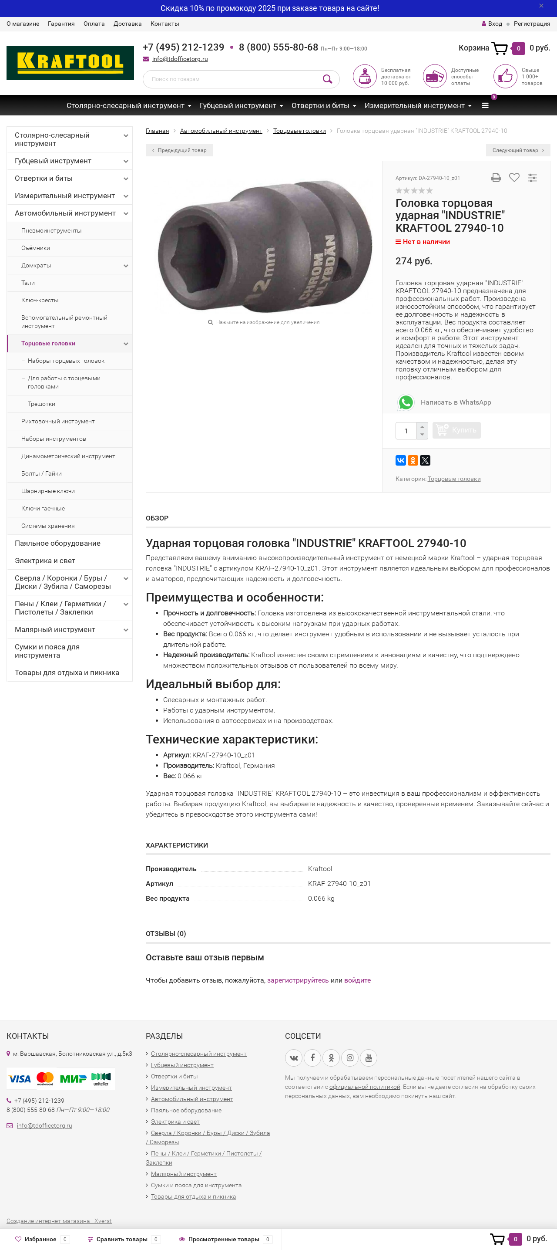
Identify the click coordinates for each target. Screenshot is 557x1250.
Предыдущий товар (179, 150)
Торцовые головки (75, 343)
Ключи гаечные (43, 508)
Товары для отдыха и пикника (67, 672)
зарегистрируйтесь (298, 980)
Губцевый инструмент (238, 105)
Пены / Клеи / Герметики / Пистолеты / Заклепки (72, 607)
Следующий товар (518, 150)
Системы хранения (48, 525)
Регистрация (532, 23)
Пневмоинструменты (51, 230)
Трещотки (41, 403)
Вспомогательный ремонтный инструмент (64, 321)
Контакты (165, 23)
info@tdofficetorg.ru (180, 58)
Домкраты (75, 265)
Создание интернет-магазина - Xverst (59, 1220)
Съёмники (35, 247)
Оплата (94, 23)
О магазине (23, 23)
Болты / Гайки (41, 473)
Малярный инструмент (72, 629)
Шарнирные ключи (48, 490)
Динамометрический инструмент (68, 456)
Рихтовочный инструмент (58, 421)
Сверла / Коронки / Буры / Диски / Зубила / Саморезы (72, 582)
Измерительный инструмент (415, 105)
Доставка (128, 23)
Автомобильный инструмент (72, 213)
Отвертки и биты (320, 105)
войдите (357, 980)
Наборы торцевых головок (66, 360)
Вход (492, 23)
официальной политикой (364, 1086)
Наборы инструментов (53, 438)
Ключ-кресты (40, 300)
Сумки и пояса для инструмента (47, 650)
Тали (28, 282)
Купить (464, 430)
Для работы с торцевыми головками (64, 382)
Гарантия (61, 23)
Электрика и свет (45, 560)
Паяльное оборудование (58, 543)
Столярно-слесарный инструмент (126, 105)
